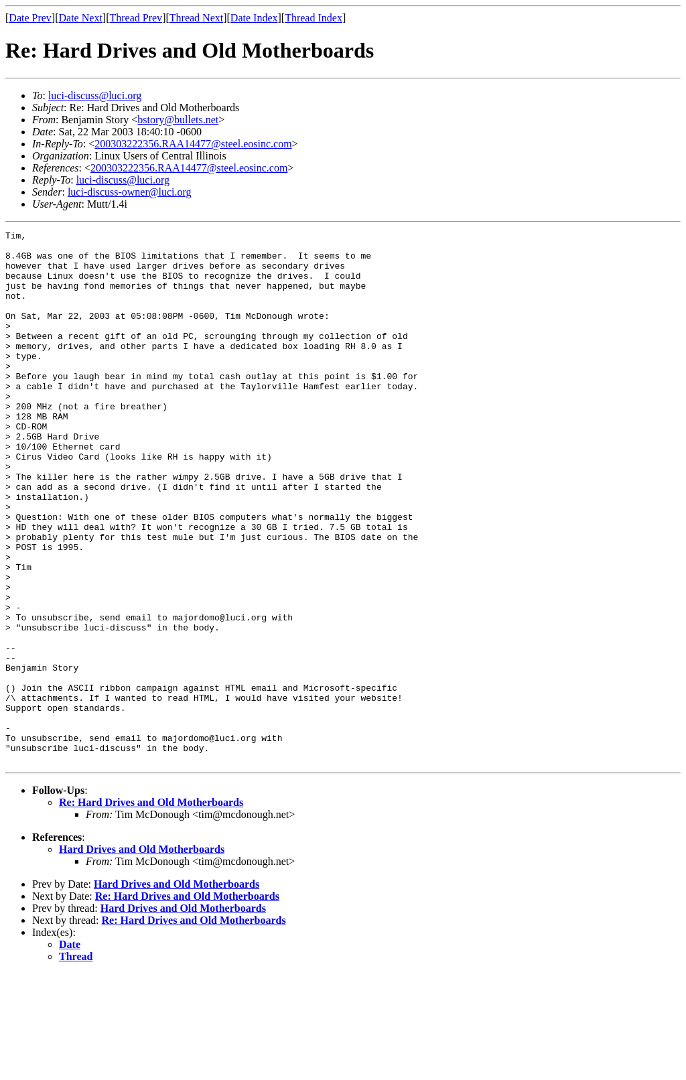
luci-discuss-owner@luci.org (130, 192)
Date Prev (30, 17)
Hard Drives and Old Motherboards (141, 955)
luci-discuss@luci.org (94, 95)
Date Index (254, 17)
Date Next (80, 17)
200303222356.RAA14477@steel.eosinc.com (192, 143)
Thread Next (196, 17)
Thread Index (313, 17)
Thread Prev (135, 17)
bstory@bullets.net (177, 119)
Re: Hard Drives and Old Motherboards (151, 909)
